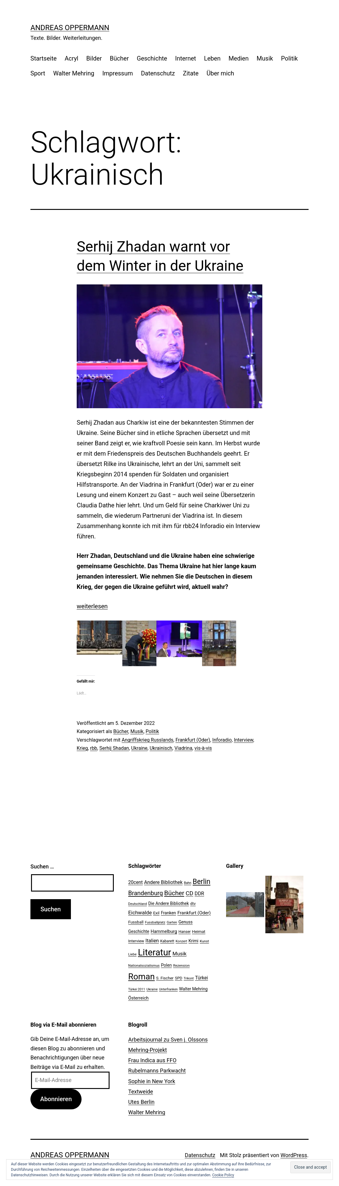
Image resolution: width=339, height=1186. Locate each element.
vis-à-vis (203, 748)
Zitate (190, 73)
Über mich (220, 73)
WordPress (294, 1155)
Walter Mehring (73, 73)
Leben (212, 58)
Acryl (71, 58)
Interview (243, 740)
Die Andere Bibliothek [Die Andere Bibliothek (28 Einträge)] (168, 903)
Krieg (82, 748)
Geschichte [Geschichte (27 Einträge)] (138, 931)
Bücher (119, 58)
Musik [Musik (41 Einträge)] (180, 954)
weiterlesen (92, 606)
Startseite (43, 58)
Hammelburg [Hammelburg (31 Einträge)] (164, 931)
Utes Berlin (141, 1102)
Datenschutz (158, 73)
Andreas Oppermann (69, 27)
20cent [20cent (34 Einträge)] (135, 882)
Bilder (94, 58)
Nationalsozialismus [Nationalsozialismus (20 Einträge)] (143, 965)
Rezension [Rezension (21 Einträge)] (181, 965)
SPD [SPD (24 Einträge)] (178, 978)
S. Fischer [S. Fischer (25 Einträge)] (164, 978)
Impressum (117, 73)
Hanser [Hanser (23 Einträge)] (184, 931)
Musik (265, 58)
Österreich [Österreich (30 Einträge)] (138, 998)
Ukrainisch (161, 748)
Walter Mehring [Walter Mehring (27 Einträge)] (193, 988)
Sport (37, 73)
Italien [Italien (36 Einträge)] (152, 941)
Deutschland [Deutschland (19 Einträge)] (137, 904)
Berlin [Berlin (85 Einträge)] (201, 882)
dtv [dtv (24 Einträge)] (193, 903)
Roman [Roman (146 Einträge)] (141, 977)
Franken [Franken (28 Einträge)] (168, 912)
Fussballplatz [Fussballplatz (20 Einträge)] (155, 922)
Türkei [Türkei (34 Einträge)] (201, 978)
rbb (93, 748)
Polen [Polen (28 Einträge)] (166, 965)
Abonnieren (56, 1099)
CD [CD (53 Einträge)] (189, 893)
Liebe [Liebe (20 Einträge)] (132, 954)
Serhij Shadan (114, 748)
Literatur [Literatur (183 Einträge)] (154, 952)
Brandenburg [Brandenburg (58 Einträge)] (145, 893)
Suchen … (42, 866)
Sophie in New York (151, 1081)
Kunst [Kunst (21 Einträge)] (204, 941)
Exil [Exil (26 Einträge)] (156, 912)
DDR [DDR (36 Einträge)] (199, 893)
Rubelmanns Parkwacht (157, 1070)
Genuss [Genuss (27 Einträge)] (185, 922)
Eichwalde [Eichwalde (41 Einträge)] (140, 912)
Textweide (140, 1091)
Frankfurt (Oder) (193, 740)
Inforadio (222, 740)
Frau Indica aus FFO (152, 1060)
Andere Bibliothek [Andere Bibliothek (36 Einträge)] (163, 882)
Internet (185, 58)
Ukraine (139, 748)
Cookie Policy (223, 1175)
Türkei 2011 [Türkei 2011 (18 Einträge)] (136, 989)
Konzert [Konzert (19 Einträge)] (181, 941)
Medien (239, 58)
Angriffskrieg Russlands (147, 740)
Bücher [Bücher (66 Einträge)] (174, 893)
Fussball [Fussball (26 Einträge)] (135, 922)
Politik (289, 58)
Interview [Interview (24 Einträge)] (136, 941)
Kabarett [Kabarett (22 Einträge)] (167, 941)
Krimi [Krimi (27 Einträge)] (193, 940)
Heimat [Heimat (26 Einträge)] (198, 931)
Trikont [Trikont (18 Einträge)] (189, 978)
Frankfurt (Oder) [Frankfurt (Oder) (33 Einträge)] (194, 913)
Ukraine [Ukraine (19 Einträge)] (152, 989)
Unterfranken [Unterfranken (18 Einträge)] (168, 989)
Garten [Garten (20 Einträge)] (172, 922)
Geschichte (152, 58)
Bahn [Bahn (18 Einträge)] (187, 883)
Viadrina (183, 748)
